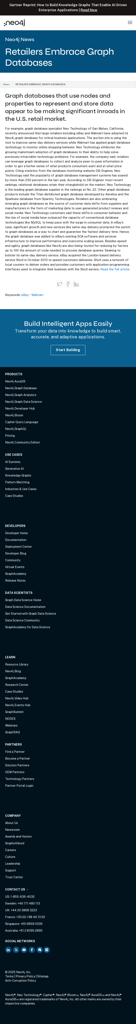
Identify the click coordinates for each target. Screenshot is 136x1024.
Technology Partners (19, 779)
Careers (10, 850)
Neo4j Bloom (14, 415)
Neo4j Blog (13, 671)
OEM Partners (14, 772)
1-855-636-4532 (22, 896)
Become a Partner (17, 758)
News (6, 84)
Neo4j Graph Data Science (23, 401)
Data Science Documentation (25, 607)
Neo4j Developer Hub (20, 408)
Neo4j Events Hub (17, 705)
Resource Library (16, 664)
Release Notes (15, 580)
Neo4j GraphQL (16, 429)
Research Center (16, 684)
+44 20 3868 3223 (24, 910)
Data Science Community (22, 620)
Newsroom (12, 829)
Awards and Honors (18, 836)
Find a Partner (15, 751)
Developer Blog (15, 553)
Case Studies (14, 495)
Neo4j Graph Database (21, 388)
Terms (9, 976)
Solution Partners (17, 765)
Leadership (12, 863)
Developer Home (16, 533)
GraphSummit (14, 712)
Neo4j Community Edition (22, 442)
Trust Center (14, 877)
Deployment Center (18, 546)
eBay (25, 295)
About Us (11, 823)
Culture (10, 857)
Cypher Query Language (21, 422)
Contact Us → (17, 889)
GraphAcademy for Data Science (27, 627)
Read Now (89, 10)
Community (12, 560)
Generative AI (14, 468)
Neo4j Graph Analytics (20, 395)
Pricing (10, 435)
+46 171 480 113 (28, 903)
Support (10, 870)
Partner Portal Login (19, 785)
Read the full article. (115, 269)
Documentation (15, 540)
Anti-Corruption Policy (20, 980)
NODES (10, 718)
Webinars (11, 725)
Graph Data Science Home (23, 600)
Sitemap (42, 976)
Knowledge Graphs (18, 475)
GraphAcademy (15, 573)
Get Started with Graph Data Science (30, 613)
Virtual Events (14, 567)
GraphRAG (12, 732)
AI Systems (12, 462)
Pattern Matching (17, 482)
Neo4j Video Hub (16, 698)
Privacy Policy (25, 976)
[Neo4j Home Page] (14, 23)
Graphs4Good (14, 843)
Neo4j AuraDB (15, 381)
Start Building (68, 350)
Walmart (37, 295)
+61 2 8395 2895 (30, 930)
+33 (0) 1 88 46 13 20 (30, 917)
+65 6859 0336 (31, 923)
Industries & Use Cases (21, 489)
